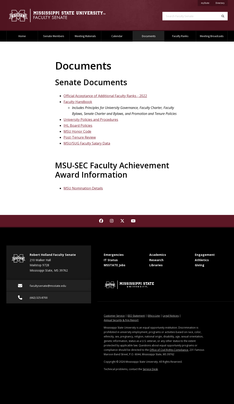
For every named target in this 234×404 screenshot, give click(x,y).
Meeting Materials (85, 36)
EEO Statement (136, 316)
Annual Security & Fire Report (121, 320)
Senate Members (53, 36)
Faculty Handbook (78, 101)
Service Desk (150, 369)
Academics (157, 255)
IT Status (111, 260)
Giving (199, 265)
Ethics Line (154, 316)
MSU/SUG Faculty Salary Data (87, 143)
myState (206, 2)
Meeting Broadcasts (211, 36)
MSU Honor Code (77, 131)
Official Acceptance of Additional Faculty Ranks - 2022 (105, 95)
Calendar (116, 36)
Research (156, 260)
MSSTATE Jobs (114, 265)
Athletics (202, 260)
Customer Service (114, 316)
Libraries (156, 265)
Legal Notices (171, 316)
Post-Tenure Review (80, 137)
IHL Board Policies (78, 125)
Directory (222, 2)
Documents (153, 34)
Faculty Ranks (180, 36)
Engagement (205, 255)
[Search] (223, 16)
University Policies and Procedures (91, 119)
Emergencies (114, 255)
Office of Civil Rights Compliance (169, 350)
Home (22, 36)
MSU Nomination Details (83, 188)
